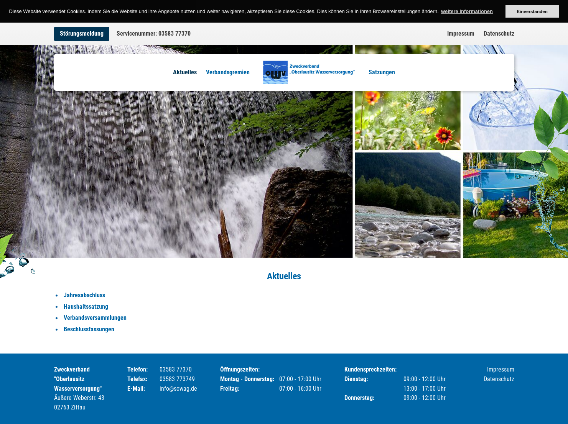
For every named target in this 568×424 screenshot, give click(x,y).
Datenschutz (499, 33)
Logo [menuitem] (309, 72)
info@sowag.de (178, 388)
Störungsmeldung (82, 33)
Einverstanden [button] (532, 11)
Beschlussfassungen (89, 329)
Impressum (460, 33)
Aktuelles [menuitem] (185, 72)
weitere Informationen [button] (467, 11)
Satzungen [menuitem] (382, 72)
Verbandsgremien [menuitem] (228, 72)
